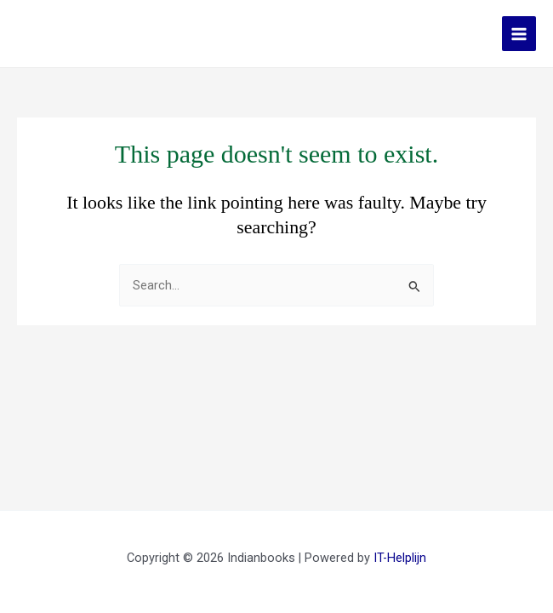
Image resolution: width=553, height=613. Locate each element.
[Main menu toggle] (519, 33)
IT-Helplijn (399, 557)
